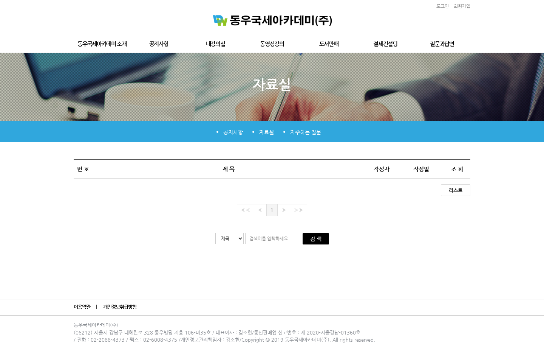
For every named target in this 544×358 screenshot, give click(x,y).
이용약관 (82, 307)
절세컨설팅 (385, 43)
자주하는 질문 (305, 132)
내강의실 (215, 43)
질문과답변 (442, 43)
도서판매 (328, 43)
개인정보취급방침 (120, 307)
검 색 (315, 239)
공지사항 (158, 43)
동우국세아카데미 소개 (101, 43)
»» (298, 210)
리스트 (455, 190)
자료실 (266, 132)
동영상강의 (272, 43)
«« (245, 210)
